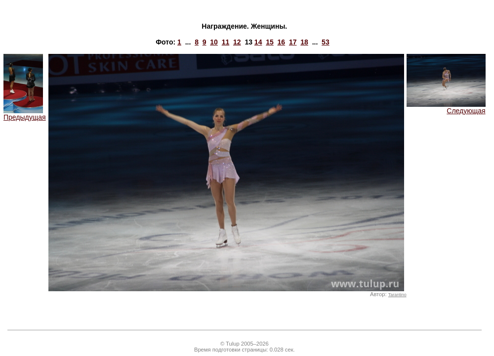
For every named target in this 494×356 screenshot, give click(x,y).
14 (258, 42)
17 (293, 42)
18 (304, 42)
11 (226, 42)
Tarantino (397, 294)
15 (270, 42)
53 (325, 42)
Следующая (446, 107)
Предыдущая (24, 114)
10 (214, 42)
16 (282, 42)
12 (237, 42)
